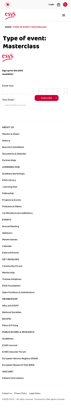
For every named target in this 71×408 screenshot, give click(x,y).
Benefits (6, 319)
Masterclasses (9, 239)
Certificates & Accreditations (17, 213)
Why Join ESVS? (10, 306)
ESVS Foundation (11, 286)
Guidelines (7, 339)
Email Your (8, 85)
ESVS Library (9, 180)
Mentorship (8, 272)
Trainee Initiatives (11, 279)
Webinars (7, 233)
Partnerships (9, 160)
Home (8, 27)
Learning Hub (10, 187)
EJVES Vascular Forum (14, 352)
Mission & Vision (10, 134)
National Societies (11, 312)
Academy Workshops (13, 174)
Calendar (7, 246)
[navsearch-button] (64, 3)
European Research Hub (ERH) (18, 365)
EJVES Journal (9, 345)
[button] (63, 15)
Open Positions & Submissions (18, 292)
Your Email (8, 99)
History (6, 140)
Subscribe (46, 98)
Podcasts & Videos (12, 206)
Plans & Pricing (10, 325)
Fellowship (8, 193)
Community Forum (12, 266)
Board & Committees (13, 147)
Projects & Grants (11, 200)
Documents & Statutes (14, 154)
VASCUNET (7, 371)
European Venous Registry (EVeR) (20, 358)
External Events (10, 253)
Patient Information (13, 378)
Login (51, 4)
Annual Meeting (10, 226)
